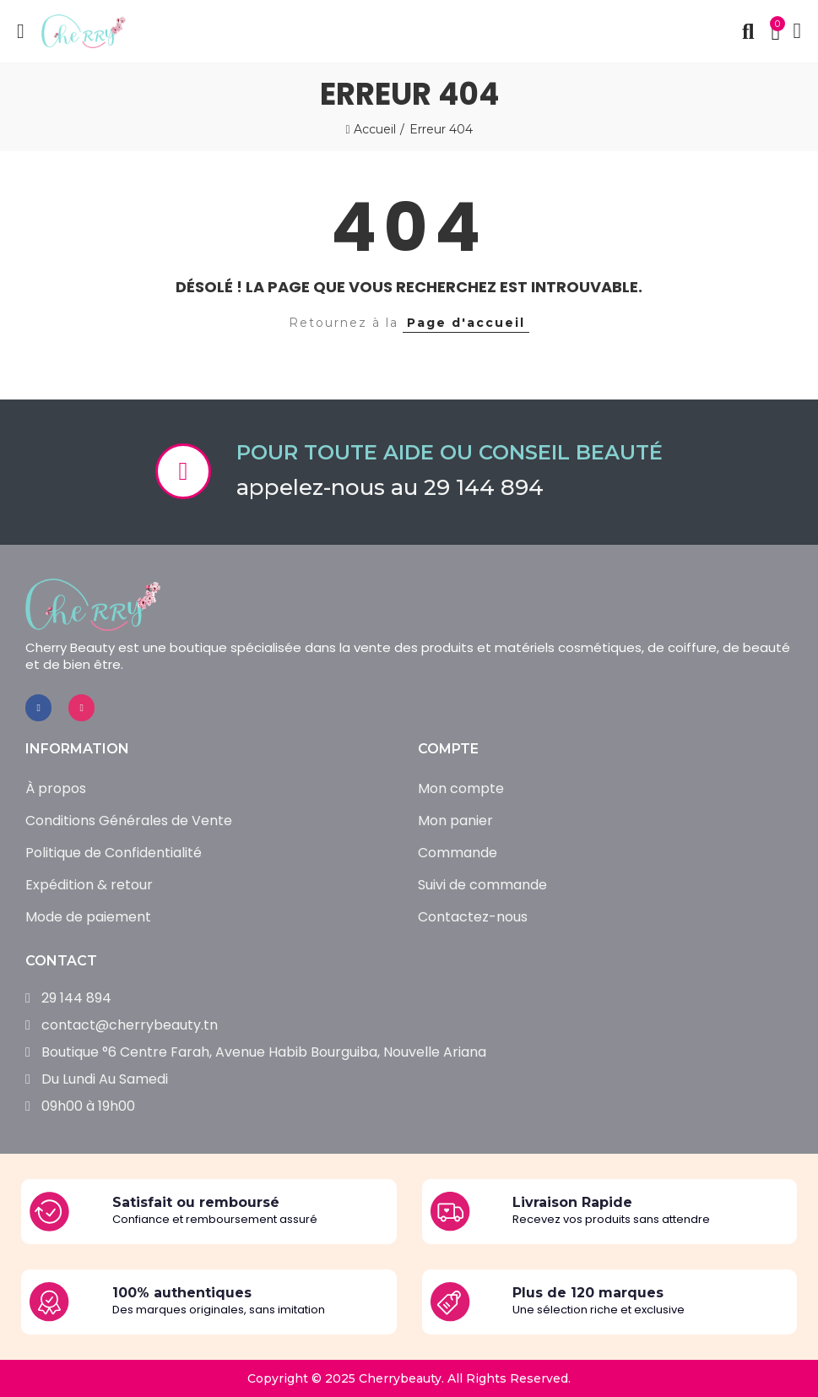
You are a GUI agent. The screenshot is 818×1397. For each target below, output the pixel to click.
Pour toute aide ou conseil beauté (449, 452)
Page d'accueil (466, 322)
